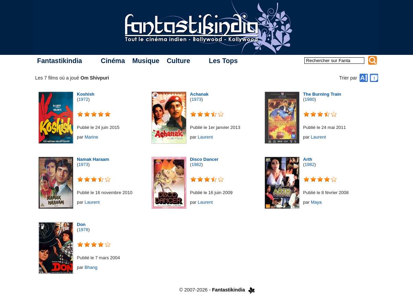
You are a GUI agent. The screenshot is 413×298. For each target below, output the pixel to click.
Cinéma (113, 60)
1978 (83, 229)
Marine (91, 137)
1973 (197, 99)
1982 (197, 164)
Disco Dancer (204, 159)
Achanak (199, 94)
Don (81, 224)
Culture (178, 60)
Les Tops (223, 60)
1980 (310, 99)
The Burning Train (322, 94)
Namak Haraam (93, 159)
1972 (83, 99)
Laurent (205, 137)
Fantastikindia (59, 60)
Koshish (85, 94)
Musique (145, 60)
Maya (316, 202)
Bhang (91, 267)
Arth (307, 159)
